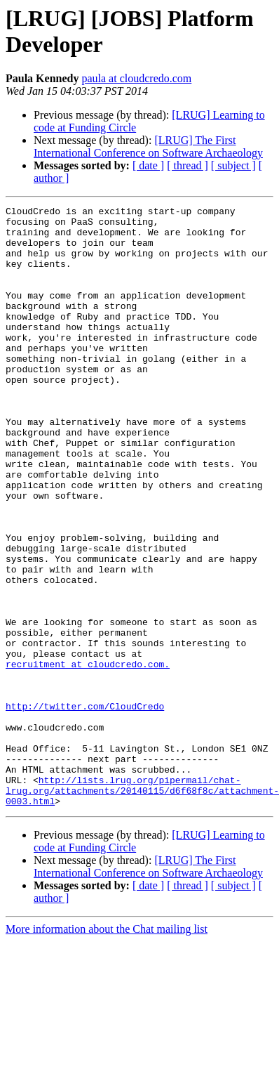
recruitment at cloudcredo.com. (88, 756)
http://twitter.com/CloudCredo (85, 807)
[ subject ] (233, 165)
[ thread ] (187, 165)
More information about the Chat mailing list (106, 1049)
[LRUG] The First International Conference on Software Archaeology (148, 146)
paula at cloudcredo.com (136, 78)
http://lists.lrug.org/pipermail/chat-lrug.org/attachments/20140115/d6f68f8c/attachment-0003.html (142, 908)
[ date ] (148, 165)
